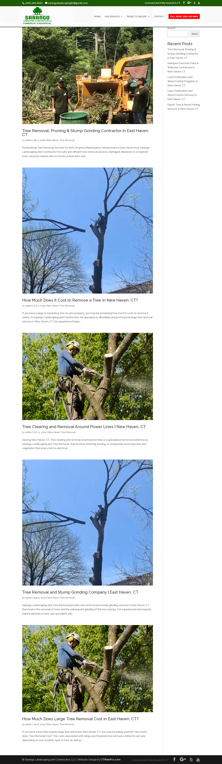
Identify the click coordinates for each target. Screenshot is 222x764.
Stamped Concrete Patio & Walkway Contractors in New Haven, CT (183, 67)
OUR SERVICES (112, 16)
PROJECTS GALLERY (137, 16)
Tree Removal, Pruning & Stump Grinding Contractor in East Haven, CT (85, 132)
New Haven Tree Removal (60, 140)
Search (171, 28)
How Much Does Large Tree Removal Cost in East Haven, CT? (80, 719)
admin (28, 140)
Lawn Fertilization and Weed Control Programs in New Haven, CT (182, 81)
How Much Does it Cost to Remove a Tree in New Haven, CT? (80, 300)
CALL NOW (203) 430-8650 (184, 16)
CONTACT (159, 16)
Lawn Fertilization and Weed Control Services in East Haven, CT (182, 95)
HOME (97, 16)
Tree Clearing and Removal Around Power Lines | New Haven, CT (84, 426)
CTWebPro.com (111, 759)
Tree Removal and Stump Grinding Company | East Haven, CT (80, 592)
